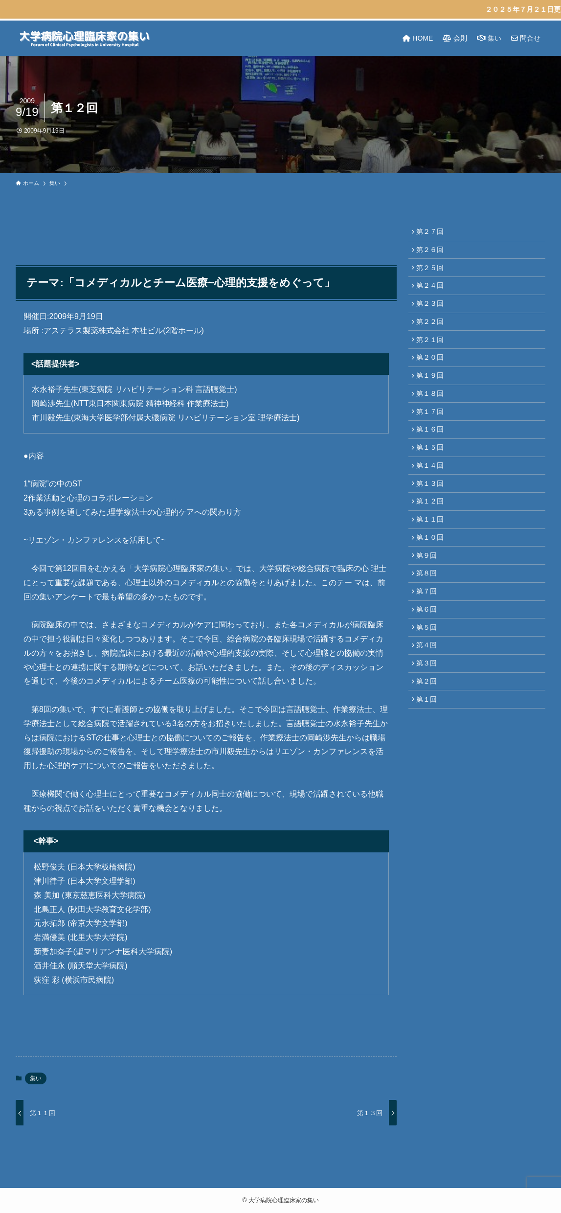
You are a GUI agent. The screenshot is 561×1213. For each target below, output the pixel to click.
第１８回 (432, 416)
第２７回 (432, 232)
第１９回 (432, 395)
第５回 (429, 681)
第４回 (429, 701)
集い (36, 1078)
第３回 (429, 721)
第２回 (429, 741)
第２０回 (432, 375)
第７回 (429, 639)
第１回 (429, 762)
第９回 (429, 599)
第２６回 (432, 253)
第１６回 (432, 456)
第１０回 (432, 579)
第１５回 (432, 477)
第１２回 (432, 538)
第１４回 (432, 497)
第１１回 (432, 558)
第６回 (429, 660)
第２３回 (432, 314)
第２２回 (432, 334)
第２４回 (432, 294)
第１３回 (432, 518)
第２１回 (432, 355)
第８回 (429, 619)
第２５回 (432, 273)
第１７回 (432, 436)
